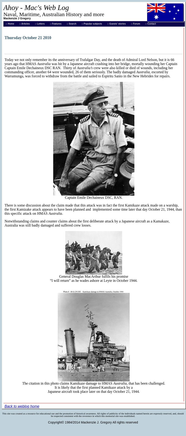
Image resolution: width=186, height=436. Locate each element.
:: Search (71, 24)
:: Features (55, 24)
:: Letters (40, 24)
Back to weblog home (22, 406)
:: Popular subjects (92, 24)
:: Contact (150, 24)
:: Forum (135, 24)
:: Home (10, 24)
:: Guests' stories (116, 24)
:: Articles (24, 24)
